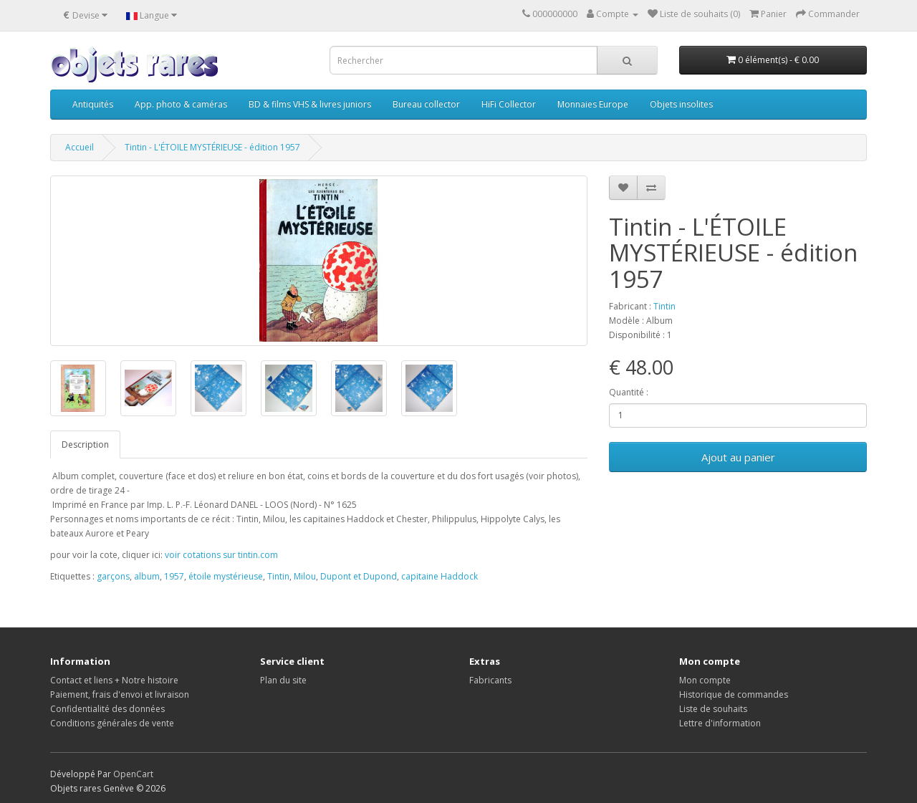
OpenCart (133, 774)
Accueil (79, 147)
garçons (113, 576)
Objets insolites (681, 104)
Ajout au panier (738, 457)
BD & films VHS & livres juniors (310, 104)
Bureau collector (426, 104)
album (147, 576)
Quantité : (628, 392)
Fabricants (490, 680)
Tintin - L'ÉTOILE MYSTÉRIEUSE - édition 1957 (212, 147)
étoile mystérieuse (225, 576)
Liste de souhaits (713, 709)
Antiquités (92, 104)
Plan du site (283, 680)
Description (85, 444)
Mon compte (705, 680)
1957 (174, 576)
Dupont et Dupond (358, 576)
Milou (305, 576)
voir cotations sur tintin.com (221, 555)
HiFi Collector (508, 104)
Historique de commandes (733, 694)
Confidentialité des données (107, 709)
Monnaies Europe (592, 104)
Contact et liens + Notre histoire (114, 680)
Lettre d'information (720, 723)
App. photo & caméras (181, 104)
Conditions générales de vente (112, 723)
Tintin (664, 306)
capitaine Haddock (439, 576)
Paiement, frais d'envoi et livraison (119, 694)
